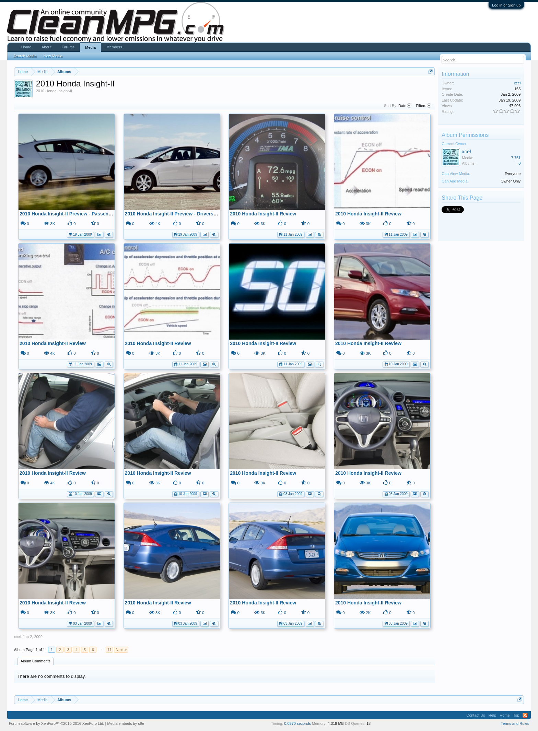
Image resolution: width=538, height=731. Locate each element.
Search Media (25, 56)
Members (114, 47)
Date (404, 105)
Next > (121, 650)
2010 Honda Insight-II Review (263, 213)
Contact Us (475, 715)
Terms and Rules (515, 723)
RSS (525, 715)
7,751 (516, 158)
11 (109, 650)
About (46, 47)
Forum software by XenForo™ (56, 723)
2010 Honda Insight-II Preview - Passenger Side (73, 213)
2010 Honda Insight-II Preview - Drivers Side (175, 213)
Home (26, 47)
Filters (423, 105)
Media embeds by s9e (125, 723)
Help (492, 715)
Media (90, 47)
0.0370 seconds (297, 723)
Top (516, 715)
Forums (68, 47)
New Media (53, 56)
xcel (17, 637)
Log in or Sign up (506, 5)
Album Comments (35, 661)
